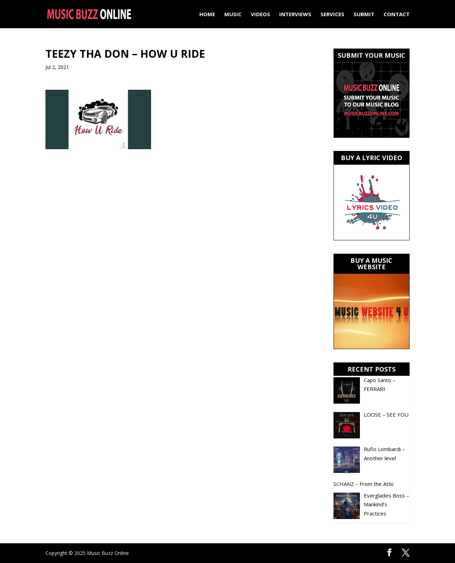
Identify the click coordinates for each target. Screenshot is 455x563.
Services (332, 15)
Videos (260, 15)
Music (233, 15)
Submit (364, 15)
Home (207, 15)
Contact (397, 15)
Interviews (295, 15)
